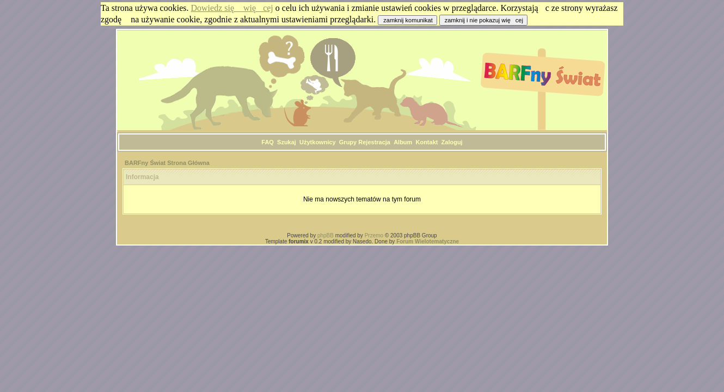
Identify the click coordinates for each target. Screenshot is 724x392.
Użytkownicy (317, 142)
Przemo (374, 235)
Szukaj (286, 142)
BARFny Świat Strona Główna (167, 163)
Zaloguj (452, 142)
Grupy (348, 142)
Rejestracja (374, 142)
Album (403, 142)
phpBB (325, 235)
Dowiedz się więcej (232, 8)
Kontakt (426, 142)
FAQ (267, 142)
